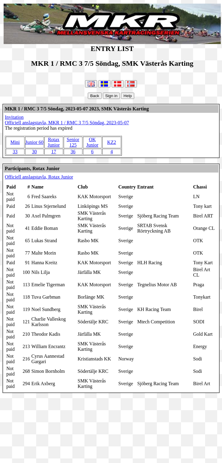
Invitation (14, 117)
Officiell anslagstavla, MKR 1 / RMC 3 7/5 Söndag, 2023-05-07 (67, 122)
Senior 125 (73, 142)
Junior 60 (34, 142)
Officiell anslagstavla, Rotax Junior (39, 176)
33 (15, 151)
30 (34, 151)
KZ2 (111, 142)
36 (73, 151)
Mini (15, 142)
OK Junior (92, 142)
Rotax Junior (54, 142)
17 (53, 151)
